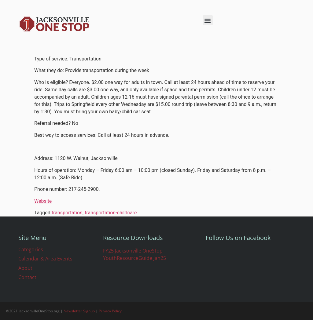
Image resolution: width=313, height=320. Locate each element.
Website (43, 201)
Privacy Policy (110, 311)
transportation (67, 213)
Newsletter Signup (79, 311)
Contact (27, 277)
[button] (208, 20)
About (25, 268)
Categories (30, 249)
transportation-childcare (111, 213)
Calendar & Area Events (45, 258)
